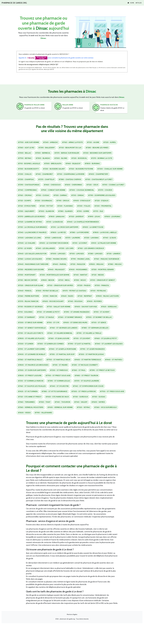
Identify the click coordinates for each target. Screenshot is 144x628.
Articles (139, 3)
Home (131, 3)
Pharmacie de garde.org (14, 3)
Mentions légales (72, 614)
